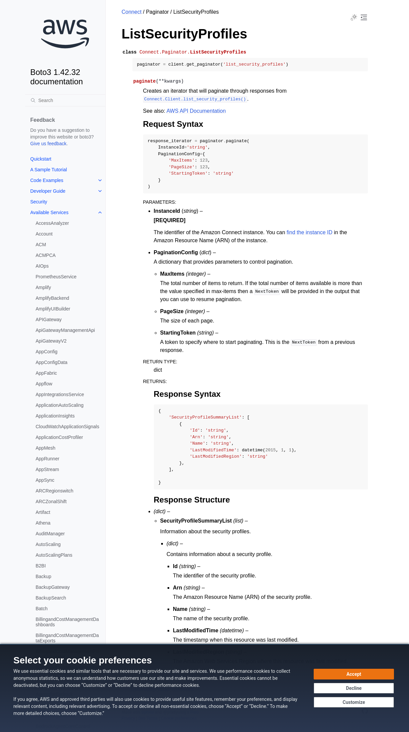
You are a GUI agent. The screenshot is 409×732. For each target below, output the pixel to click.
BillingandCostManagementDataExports (67, 638)
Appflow (44, 383)
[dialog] (204, 688)
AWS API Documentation (196, 111)
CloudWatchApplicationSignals (67, 426)
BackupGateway (53, 587)
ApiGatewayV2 (51, 341)
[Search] (65, 100)
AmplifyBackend (52, 298)
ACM (41, 244)
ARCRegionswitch (55, 490)
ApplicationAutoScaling (60, 405)
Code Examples (47, 180)
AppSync (45, 480)
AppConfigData (52, 362)
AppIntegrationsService (60, 394)
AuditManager (50, 533)
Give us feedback (48, 143)
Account (44, 234)
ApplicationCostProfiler (59, 437)
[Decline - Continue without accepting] (354, 688)
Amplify (43, 287)
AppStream (47, 469)
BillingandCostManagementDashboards (67, 622)
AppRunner (48, 458)
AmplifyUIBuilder (53, 308)
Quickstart (41, 159)
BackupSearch (51, 598)
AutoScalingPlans (54, 555)
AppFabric (46, 373)
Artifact (43, 512)
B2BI (41, 565)
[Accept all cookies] (354, 674)
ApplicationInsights (55, 416)
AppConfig (47, 351)
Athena (43, 523)
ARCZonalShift (51, 501)
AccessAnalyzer (52, 223)
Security (38, 201)
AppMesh (46, 448)
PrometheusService (56, 276)
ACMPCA (46, 255)
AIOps (42, 266)
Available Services (49, 212)
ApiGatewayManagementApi (65, 330)
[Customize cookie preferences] (354, 702)
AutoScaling (48, 544)
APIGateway (49, 319)
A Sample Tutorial (48, 169)
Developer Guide (48, 191)
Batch (42, 608)
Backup (44, 576)
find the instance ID (309, 232)
